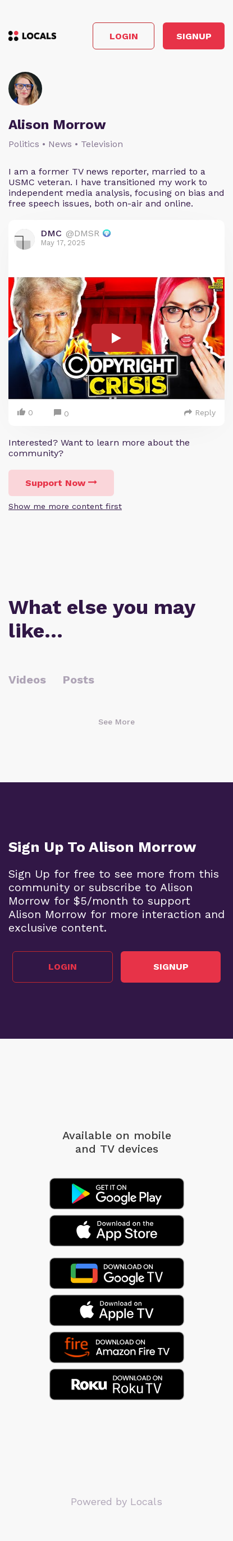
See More (116, 721)
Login (123, 36)
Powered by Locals (116, 1501)
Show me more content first (65, 506)
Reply (200, 412)
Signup (194, 36)
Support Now (61, 483)
